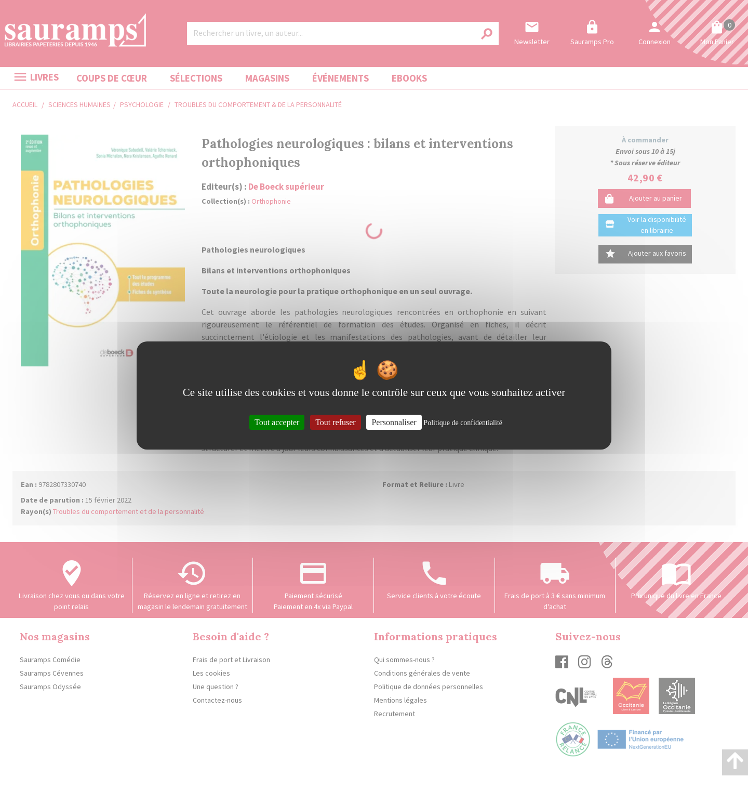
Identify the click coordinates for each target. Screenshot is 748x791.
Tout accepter (277, 422)
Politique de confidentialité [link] (462, 423)
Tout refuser (335, 422)
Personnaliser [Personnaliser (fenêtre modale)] (393, 422)
